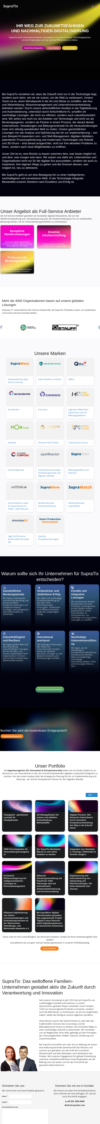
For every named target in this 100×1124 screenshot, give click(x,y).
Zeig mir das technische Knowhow (50, 664)
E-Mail (4, 1077)
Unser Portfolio (69, 48)
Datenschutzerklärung (17, 1107)
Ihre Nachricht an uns (10, 1082)
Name (4, 1071)
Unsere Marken (53, 48)
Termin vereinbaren (49, 923)
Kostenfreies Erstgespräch (33, 48)
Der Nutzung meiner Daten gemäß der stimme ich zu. (22, 1106)
